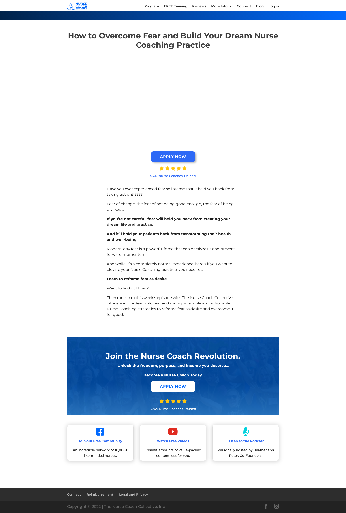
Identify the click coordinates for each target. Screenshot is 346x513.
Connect (74, 494)
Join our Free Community (100, 441)
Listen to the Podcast (245, 441)
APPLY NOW (173, 156)
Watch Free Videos (173, 441)
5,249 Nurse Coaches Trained (173, 409)
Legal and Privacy (133, 494)
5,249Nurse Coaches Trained (173, 176)
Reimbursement (100, 494)
